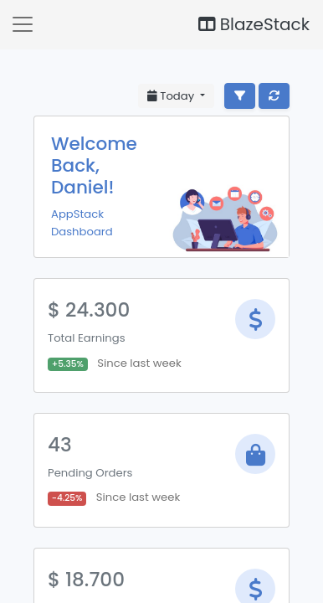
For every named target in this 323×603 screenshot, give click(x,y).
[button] (22, 24)
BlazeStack (254, 24)
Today (172, 96)
